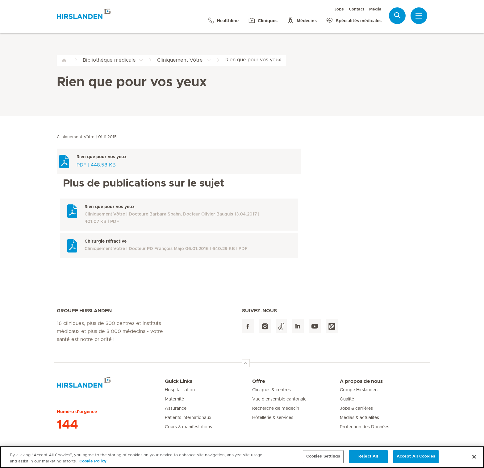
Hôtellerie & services (272, 418)
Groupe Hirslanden (359, 390)
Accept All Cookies (416, 459)
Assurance (175, 408)
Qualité (347, 399)
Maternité (174, 399)
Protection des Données (364, 427)
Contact (356, 9)
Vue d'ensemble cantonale (279, 399)
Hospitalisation (180, 390)
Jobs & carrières (356, 408)
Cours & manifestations (188, 427)
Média (375, 9)
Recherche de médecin (275, 408)
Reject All (368, 459)
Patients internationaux (188, 418)
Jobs (339, 9)
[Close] (474, 459)
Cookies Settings (323, 459)
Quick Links (178, 381)
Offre (258, 381)
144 (67, 425)
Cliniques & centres (271, 390)
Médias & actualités (359, 418)
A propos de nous (361, 381)
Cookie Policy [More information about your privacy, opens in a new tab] (92, 464)
